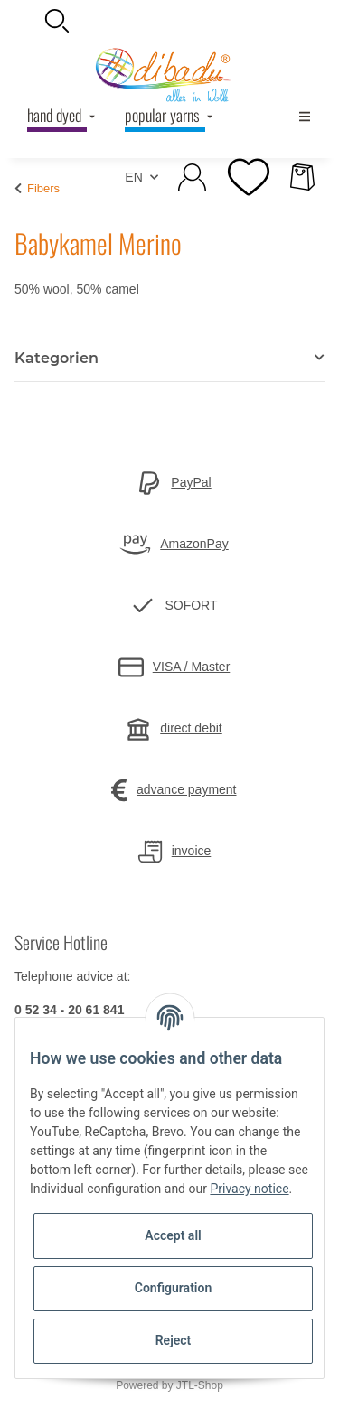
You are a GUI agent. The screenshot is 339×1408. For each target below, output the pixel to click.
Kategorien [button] (56, 358)
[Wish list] (247, 177)
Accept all (173, 1235)
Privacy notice (249, 1188)
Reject (173, 1340)
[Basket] (302, 177)
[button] (169, 21)
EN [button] (133, 177)
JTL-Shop (199, 1385)
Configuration (173, 1288)
